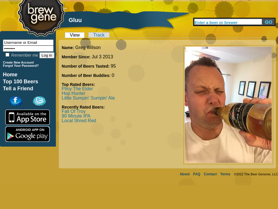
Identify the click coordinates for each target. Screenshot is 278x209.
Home (10, 75)
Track (99, 35)
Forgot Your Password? (21, 65)
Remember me (22, 55)
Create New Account (18, 62)
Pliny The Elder (77, 88)
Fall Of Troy (74, 111)
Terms (225, 174)
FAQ (196, 174)
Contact (210, 174)
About (185, 174)
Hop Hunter (73, 93)
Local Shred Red (79, 120)
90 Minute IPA (76, 115)
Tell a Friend (18, 88)
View (75, 35)
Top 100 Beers (20, 81)
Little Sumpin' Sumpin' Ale (88, 98)
